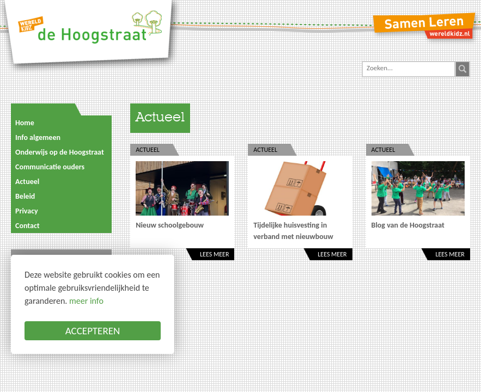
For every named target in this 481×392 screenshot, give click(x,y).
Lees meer (214, 254)
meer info (86, 301)
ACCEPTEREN (92, 330)
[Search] (409, 68)
